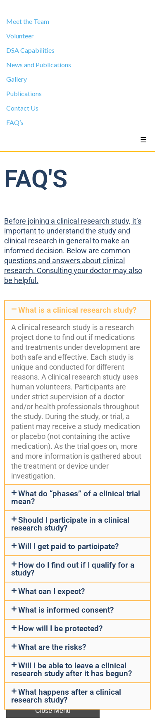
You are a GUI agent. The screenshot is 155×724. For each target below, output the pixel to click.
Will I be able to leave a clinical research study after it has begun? (71, 669)
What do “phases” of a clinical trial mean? (75, 497)
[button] (77, 310)
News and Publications (38, 64)
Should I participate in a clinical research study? (70, 524)
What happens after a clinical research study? (66, 696)
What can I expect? (51, 591)
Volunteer (20, 36)
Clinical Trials (78, 6)
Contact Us (22, 108)
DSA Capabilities (30, 50)
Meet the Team (27, 21)
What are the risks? (52, 647)
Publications (24, 93)
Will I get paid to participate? (68, 546)
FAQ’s (15, 122)
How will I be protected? (60, 628)
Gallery (16, 79)
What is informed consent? (66, 610)
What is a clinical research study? (77, 310)
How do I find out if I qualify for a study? (72, 569)
